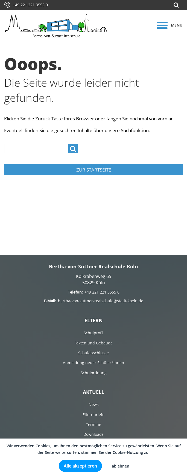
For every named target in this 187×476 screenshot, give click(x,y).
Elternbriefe (93, 414)
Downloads (93, 434)
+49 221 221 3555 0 (26, 4)
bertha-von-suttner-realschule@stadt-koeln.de (100, 300)
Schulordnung (94, 372)
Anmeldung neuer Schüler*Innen (93, 362)
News (94, 404)
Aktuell (93, 392)
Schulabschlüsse (93, 352)
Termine (93, 424)
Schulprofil (93, 332)
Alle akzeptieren (80, 466)
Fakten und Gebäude (93, 343)
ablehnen (120, 466)
